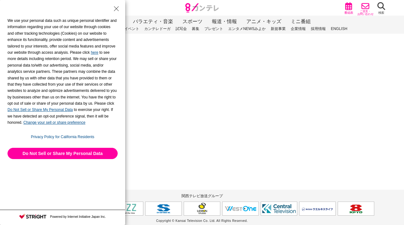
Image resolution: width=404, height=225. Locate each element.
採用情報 (318, 29)
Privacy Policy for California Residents (63, 137)
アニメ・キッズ (263, 21)
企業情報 (298, 29)
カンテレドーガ (157, 29)
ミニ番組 (301, 21)
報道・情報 (224, 21)
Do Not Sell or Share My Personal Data (63, 153)
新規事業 (278, 29)
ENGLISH (339, 29)
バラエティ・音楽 (153, 21)
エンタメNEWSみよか (247, 29)
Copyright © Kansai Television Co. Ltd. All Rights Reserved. (202, 220)
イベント (131, 29)
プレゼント (213, 29)
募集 (195, 29)
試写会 (181, 29)
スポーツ (192, 21)
